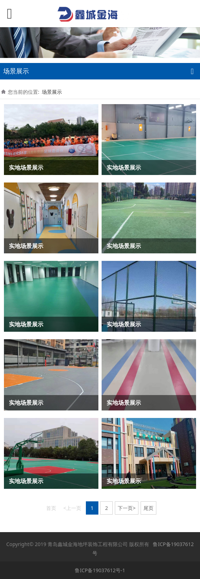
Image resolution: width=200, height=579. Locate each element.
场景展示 (52, 91)
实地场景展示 (26, 167)
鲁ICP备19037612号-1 (100, 570)
